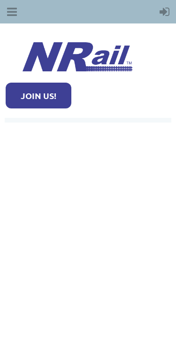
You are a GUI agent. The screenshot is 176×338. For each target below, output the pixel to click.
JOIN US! (38, 95)
